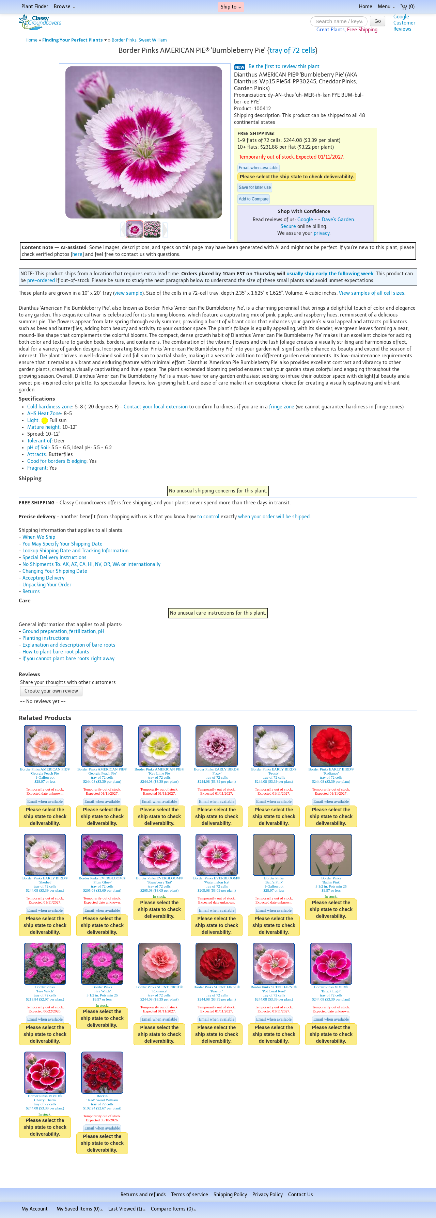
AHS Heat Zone (44, 414)
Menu (386, 7)
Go (377, 21)
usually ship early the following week (330, 273)
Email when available (258, 167)
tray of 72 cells (292, 50)
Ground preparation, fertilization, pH (63, 631)
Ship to (231, 7)
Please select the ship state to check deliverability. (297, 176)
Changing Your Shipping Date (54, 571)
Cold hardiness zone (49, 407)
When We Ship (38, 537)
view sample (128, 293)
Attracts (36, 454)
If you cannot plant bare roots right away (68, 659)
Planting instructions (45, 638)
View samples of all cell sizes (371, 293)
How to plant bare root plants (55, 652)
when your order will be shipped (274, 517)
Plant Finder (34, 7)
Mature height (43, 427)
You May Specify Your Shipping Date (62, 544)
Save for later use (255, 187)
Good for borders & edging (57, 461)
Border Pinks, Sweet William (139, 40)
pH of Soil (38, 448)
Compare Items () (173, 1209)
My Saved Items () (80, 1209)
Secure (288, 226)
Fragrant (37, 468)
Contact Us (300, 1195)
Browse (64, 7)
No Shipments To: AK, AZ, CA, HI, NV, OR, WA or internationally (91, 564)
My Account (34, 1209)
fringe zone (281, 407)
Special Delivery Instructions (54, 558)
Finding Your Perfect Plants (74, 40)
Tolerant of (39, 441)
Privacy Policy (267, 1195)
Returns (31, 592)
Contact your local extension (156, 407)
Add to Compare (253, 199)
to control (208, 517)
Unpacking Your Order (47, 585)
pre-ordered (41, 280)
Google (305, 220)
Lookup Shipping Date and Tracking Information (75, 551)
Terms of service (189, 1195)
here (77, 254)
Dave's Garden (338, 220)
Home (365, 7)
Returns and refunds (143, 1195)
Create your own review (51, 691)
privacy (321, 233)
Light (32, 420)
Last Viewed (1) (126, 1209)
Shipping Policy (230, 1195)
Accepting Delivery (43, 578)
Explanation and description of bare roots (68, 645)
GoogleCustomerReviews (404, 23)
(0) (408, 7)
